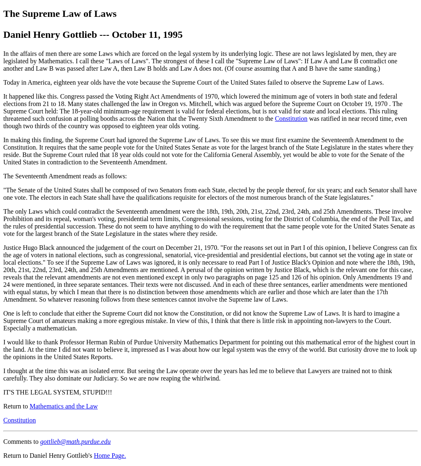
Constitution (291, 118)
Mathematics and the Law (64, 406)
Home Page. (110, 455)
